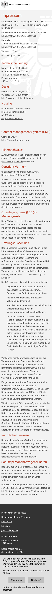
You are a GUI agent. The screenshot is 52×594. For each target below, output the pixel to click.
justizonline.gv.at (9, 530)
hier (8, 573)
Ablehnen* (36, 580)
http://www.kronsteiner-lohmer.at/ (17, 98)
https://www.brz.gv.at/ (12, 118)
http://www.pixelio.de (12, 161)
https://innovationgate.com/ (15, 140)
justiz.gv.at (6, 521)
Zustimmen (16, 580)
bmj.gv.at (5, 526)
